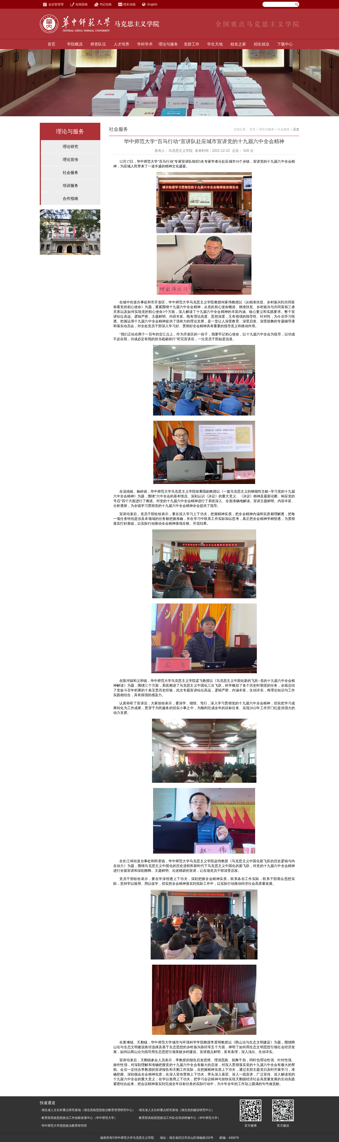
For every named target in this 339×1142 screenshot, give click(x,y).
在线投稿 (81, 4)
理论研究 (70, 146)
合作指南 (70, 198)
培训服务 (70, 185)
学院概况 (75, 44)
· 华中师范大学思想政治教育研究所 (63, 1125)
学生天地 (215, 44)
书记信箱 (105, 4)
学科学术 (145, 44)
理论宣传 (70, 159)
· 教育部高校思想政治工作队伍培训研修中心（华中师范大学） (179, 1117)
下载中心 (285, 44)
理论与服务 (168, 44)
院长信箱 (129, 4)
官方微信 (283, 1125)
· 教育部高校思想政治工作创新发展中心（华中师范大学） (78, 1117)
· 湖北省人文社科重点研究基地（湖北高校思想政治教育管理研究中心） (87, 1110)
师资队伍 (98, 44)
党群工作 (191, 44)
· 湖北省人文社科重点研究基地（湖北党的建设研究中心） (175, 1110)
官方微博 (251, 1125)
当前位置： (241, 129)
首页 (51, 44)
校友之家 (238, 44)
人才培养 (121, 44)
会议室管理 (56, 4)
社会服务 (70, 172)
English (152, 4)
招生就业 (261, 44)
